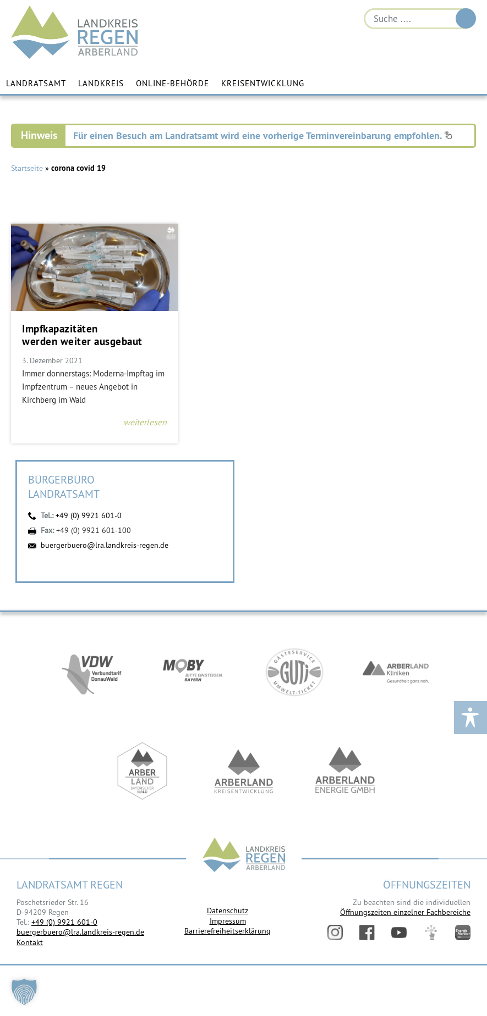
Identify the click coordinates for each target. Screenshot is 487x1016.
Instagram (335, 932)
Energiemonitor (462, 932)
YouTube (399, 932)
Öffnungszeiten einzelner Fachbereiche (405, 912)
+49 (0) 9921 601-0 (89, 515)
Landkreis (101, 84)
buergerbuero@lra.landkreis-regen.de (104, 545)
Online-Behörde (172, 84)
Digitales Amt (431, 932)
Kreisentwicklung (262, 84)
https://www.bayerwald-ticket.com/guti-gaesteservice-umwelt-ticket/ (294, 673)
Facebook (367, 932)
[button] (24, 992)
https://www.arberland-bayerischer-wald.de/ (143, 771)
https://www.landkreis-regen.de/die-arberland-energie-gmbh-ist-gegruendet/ (345, 771)
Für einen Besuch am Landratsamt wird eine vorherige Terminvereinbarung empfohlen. (262, 135)
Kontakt (30, 942)
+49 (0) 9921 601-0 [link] (64, 922)
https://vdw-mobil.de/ (92, 673)
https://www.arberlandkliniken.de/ (396, 673)
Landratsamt (36, 84)
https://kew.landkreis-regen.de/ (244, 771)
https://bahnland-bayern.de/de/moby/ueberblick (193, 673)
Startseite (27, 168)
